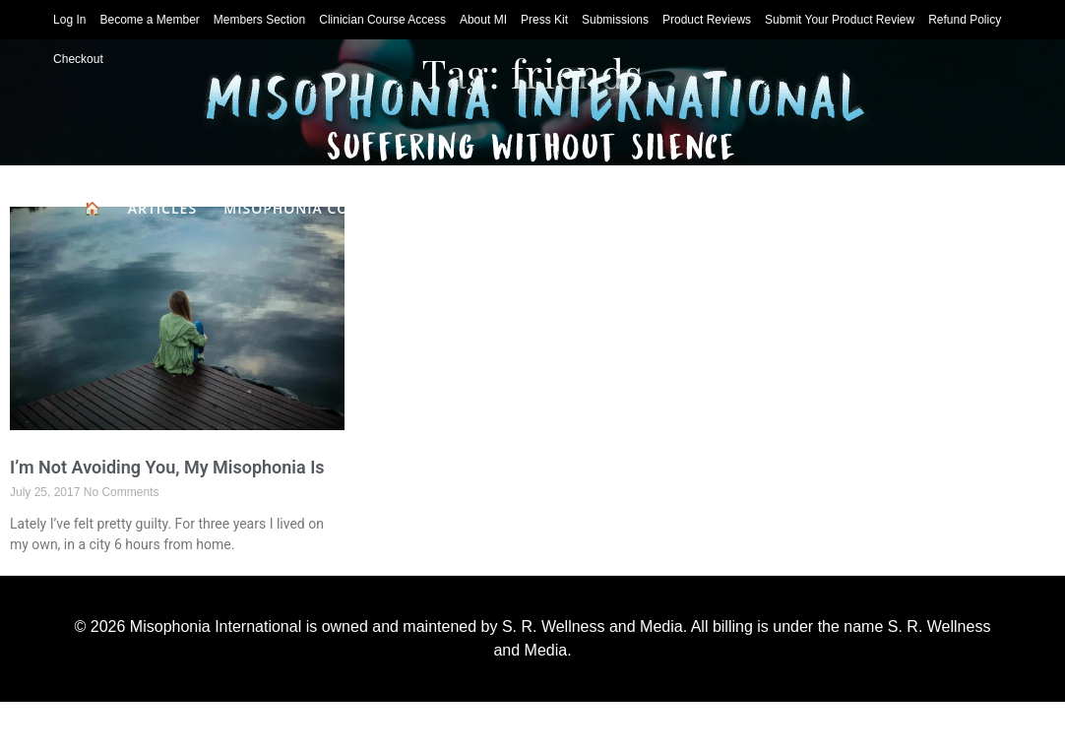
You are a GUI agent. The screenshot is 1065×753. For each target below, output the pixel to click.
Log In (69, 20)
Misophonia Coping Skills (331, 208)
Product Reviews (706, 20)
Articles (162, 208)
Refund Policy (964, 20)
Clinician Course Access (382, 20)
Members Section (259, 20)
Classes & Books (492, 256)
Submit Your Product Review (839, 20)
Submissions (615, 20)
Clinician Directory (752, 208)
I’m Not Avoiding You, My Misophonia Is (167, 467)
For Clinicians (921, 208)
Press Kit (544, 20)
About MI (483, 20)
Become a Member (149, 20)
